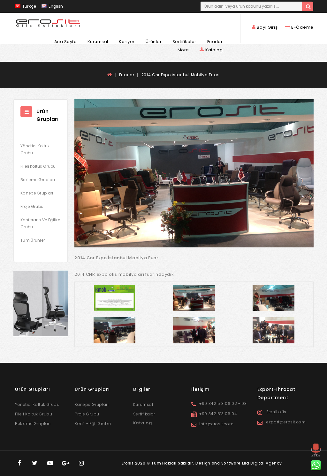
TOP (316, 456)
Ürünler (154, 42)
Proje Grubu (31, 206)
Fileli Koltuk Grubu (38, 166)
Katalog (211, 50)
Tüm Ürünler (32, 240)
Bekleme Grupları (37, 179)
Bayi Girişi (266, 27)
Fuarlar (215, 42)
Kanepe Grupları (36, 193)
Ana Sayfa (65, 42)
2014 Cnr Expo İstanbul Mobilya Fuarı (180, 74)
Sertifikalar (184, 42)
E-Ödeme (299, 27)
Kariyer (127, 42)
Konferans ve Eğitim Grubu (40, 223)
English (52, 6)
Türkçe (25, 6)
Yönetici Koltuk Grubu (35, 149)
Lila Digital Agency (262, 463)
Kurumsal (97, 42)
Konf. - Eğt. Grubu (93, 423)
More (183, 50)
